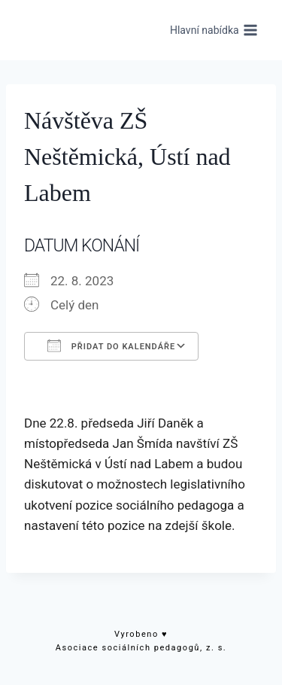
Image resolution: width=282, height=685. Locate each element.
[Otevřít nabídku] (214, 30)
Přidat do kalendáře (111, 345)
